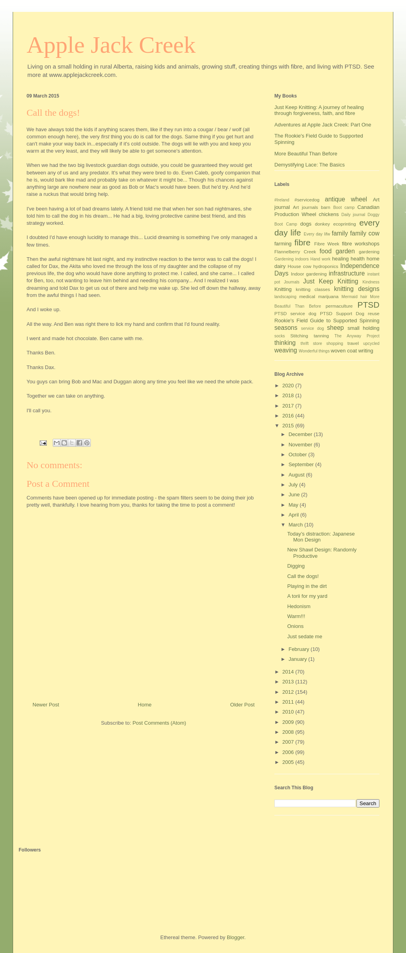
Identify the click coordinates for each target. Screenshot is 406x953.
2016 (288, 416)
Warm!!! (296, 616)
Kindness (370, 282)
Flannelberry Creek (295, 251)
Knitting (282, 289)
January (298, 659)
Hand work (320, 259)
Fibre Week (326, 243)
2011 (288, 702)
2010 (288, 712)
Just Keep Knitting (330, 281)
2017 (288, 406)
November (301, 445)
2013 (288, 682)
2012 (288, 692)
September (302, 464)
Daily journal (353, 214)
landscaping (285, 297)
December (301, 434)
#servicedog (307, 199)
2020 (288, 385)
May (294, 505)
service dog (312, 328)
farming (282, 244)
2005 (288, 762)
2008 (288, 732)
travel (353, 343)
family (340, 233)
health (357, 259)
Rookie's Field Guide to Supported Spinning (326, 320)
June (295, 495)
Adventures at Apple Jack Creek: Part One (322, 125)
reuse (373, 313)
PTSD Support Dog (342, 313)
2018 (288, 395)
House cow (300, 266)
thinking (285, 342)
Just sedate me (304, 636)
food (325, 251)
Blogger (235, 937)
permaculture (339, 305)
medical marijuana (319, 296)
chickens (329, 214)
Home (145, 705)
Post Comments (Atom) (159, 723)
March (296, 525)
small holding (363, 328)
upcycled (371, 343)
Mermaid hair (354, 297)
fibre (302, 242)
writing (365, 351)
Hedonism (298, 606)
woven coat (344, 351)
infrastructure (347, 273)
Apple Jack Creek (111, 45)
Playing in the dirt (307, 586)
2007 (288, 742)
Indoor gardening (309, 273)
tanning (321, 335)
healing (340, 259)
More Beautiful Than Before (305, 154)
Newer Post (46, 705)
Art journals (305, 207)
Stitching (299, 335)
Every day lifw (317, 234)
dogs (305, 224)
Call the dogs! (303, 576)
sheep (335, 327)
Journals (291, 282)
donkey (322, 223)
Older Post (242, 705)
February (300, 649)
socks (279, 336)
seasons (285, 327)
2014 (288, 672)
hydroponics (325, 266)
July (294, 485)
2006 (288, 752)
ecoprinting (344, 223)
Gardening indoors (291, 259)
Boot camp (343, 207)
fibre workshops (360, 244)
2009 (288, 722)
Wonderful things (314, 351)
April (295, 515)
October (298, 454)
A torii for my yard (307, 596)
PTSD (368, 304)
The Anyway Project (357, 336)
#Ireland (281, 200)
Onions (295, 626)
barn (325, 207)
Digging (295, 566)
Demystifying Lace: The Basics (309, 165)
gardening (369, 251)
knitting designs (356, 288)
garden (345, 251)
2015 (288, 426)
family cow (364, 233)
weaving (285, 350)
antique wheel (346, 199)
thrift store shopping (322, 343)
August (297, 475)
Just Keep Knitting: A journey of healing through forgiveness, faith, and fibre (319, 110)
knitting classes (313, 289)
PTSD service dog (295, 313)
